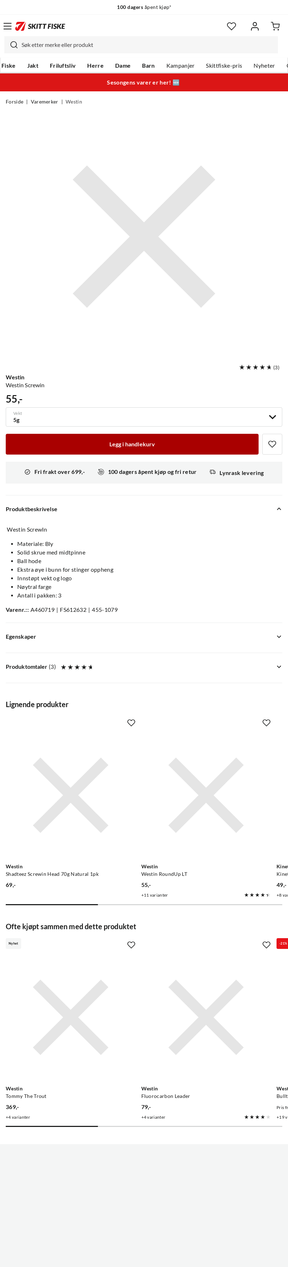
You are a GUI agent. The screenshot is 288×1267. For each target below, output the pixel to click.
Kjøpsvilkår (159, 1256)
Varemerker (44, 102)
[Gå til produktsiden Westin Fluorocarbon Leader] (137, 948)
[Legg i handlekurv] (132, 444)
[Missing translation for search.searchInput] (11, 45)
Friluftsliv (63, 65)
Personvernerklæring (115, 1256)
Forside (14, 102)
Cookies (188, 1256)
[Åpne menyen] (7, 26)
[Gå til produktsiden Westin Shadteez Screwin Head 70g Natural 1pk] (47, 772)
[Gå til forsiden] (40, 26)
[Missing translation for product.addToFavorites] (272, 444)
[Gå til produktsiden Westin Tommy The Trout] (47, 948)
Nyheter (264, 65)
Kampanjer (180, 65)
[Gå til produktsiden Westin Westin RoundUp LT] (137, 772)
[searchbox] (148, 44)
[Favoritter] (231, 26)
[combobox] (141, 44)
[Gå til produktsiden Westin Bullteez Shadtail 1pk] (226, 948)
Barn (148, 65)
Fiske (8, 65)
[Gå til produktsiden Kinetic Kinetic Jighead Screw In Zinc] (226, 772)
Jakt (32, 65)
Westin (74, 102)
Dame (123, 65)
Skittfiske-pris (224, 65)
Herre (95, 65)
